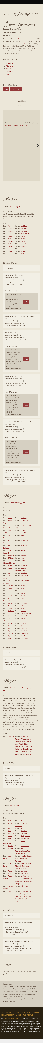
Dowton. (23, 825)
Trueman (23, 572)
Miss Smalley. (26, 758)
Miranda (10, 258)
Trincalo (10, 238)
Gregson (29, 860)
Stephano (11, 253)
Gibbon (23, 245)
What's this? (10, 272)
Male (27, 870)
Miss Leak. (24, 620)
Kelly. (22, 833)
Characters (11, 741)
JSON (6, 89)
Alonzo (10, 243)
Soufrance (11, 615)
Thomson (28, 868)
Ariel (9, 230)
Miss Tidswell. (25, 585)
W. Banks (23, 873)
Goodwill (10, 590)
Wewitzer (23, 615)
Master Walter (26, 746)
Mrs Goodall (24, 638)
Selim (9, 833)
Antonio (10, 245)
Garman (17, 873)
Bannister (21, 39)
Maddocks (24, 250)
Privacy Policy (7, 1019)
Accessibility (7, 1017)
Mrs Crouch (24, 258)
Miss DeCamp (25, 635)
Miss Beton (23, 756)
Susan (9, 643)
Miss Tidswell (24, 753)
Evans (24, 575)
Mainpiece (9, 63)
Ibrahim (10, 825)
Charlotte (11, 618)
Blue (9, 843)
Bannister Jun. (25, 253)
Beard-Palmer (25, 843)
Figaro (10, 628)
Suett (22, 540)
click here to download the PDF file (16, 130)
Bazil (9, 633)
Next (37, 150)
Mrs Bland (24, 230)
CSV (19, 89)
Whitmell (18, 870)
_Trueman (24, 828)
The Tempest (15, 211)
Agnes (10, 640)
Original (21, 106)
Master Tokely (19, 748)
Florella (10, 620)
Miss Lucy (11, 600)
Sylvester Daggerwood (18, 507)
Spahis (10, 828)
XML (12, 89)
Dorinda (10, 235)
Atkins (23, 858)
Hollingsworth (25, 550)
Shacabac (10, 850)
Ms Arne (23, 880)
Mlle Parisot (24, 890)
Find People (28, 1019)
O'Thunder (11, 562)
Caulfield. (23, 522)
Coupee (10, 595)
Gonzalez (10, 250)
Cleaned (31, 106)
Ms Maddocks (24, 885)
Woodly (10, 610)
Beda (9, 835)
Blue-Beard (14, 810)
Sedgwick (23, 560)
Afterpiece (9, 66)
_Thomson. (24, 838)
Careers (35, 1017)
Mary (9, 578)
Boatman (10, 570)
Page (9, 635)
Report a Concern (22, 1017)
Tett (28, 855)
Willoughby (18, 865)
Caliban (10, 256)
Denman (17, 858)
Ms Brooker (24, 895)
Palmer (23, 240)
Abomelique (7, 848)
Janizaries (11, 853)
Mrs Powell (24, 233)
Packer (22, 243)
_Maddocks (18, 830)
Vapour (10, 608)
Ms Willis (22, 903)
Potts (26, 863)
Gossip (10, 613)
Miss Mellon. (25, 643)
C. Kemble (24, 248)
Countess (11, 638)
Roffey (23, 868)
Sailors (10, 572)
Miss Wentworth (26, 618)
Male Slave (11, 838)
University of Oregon (12, 1023)
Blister (10, 593)
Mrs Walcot (24, 580)
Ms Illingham (24, 900)
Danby (23, 853)
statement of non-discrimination (9, 1037)
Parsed (21, 110)
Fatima (10, 875)
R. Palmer (24, 628)
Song (7, 74)
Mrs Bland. (24, 600)
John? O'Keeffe (23, 44)
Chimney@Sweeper (9, 567)
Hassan (10, 840)
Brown (24, 855)
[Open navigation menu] (2, 2)
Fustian (10, 522)
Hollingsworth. (25, 238)
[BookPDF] (21, 150)
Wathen (23, 743)
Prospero (10, 240)
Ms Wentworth (24, 883)
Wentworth (18, 575)
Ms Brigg (23, 898)
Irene (9, 878)
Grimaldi (23, 565)
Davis (22, 562)
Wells (23, 870)
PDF (10, 106)
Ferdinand (11, 248)
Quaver (10, 598)
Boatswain (11, 560)
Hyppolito (11, 233)
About (18, 1019)
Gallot (17, 863)
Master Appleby (24, 751)
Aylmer (21, 863)
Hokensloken (7, 532)
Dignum (23, 555)
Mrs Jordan (24, 235)
